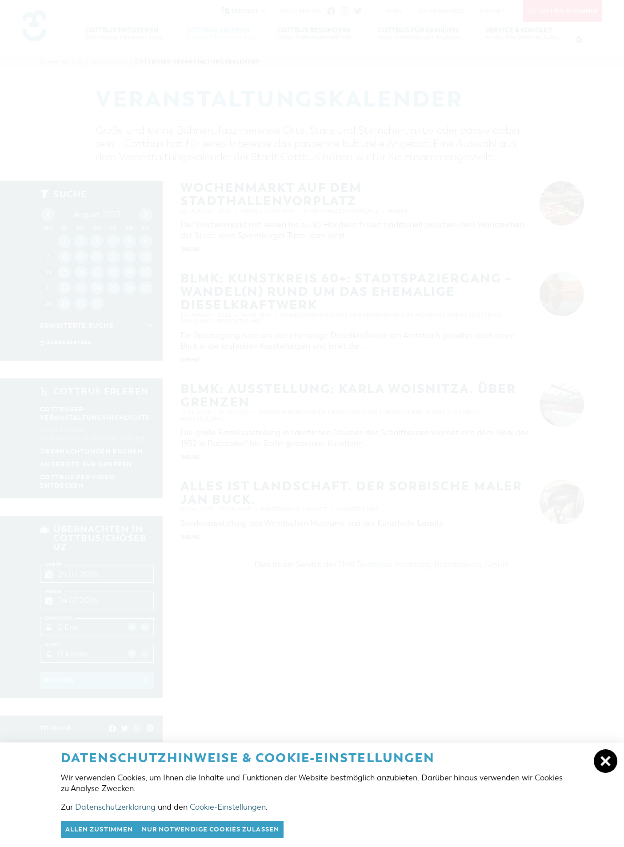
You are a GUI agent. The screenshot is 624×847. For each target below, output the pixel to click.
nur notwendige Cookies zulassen (220, 829)
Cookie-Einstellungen (228, 806)
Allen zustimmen (101, 829)
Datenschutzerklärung (115, 806)
